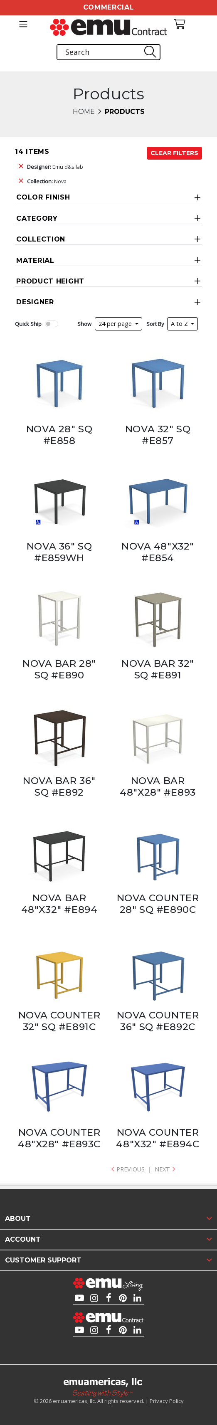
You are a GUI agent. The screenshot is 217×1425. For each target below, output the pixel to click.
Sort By (155, 324)
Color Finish (43, 197)
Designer (35, 302)
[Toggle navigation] (23, 24)
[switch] (51, 324)
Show (84, 324)
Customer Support (43, 1260)
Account (23, 1239)
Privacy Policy (167, 1401)
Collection (40, 239)
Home (84, 112)
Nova (47, 181)
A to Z (180, 324)
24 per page (116, 324)
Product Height (50, 281)
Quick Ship (28, 324)
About (18, 1219)
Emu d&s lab (55, 166)
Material (35, 260)
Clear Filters (174, 153)
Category (37, 218)
